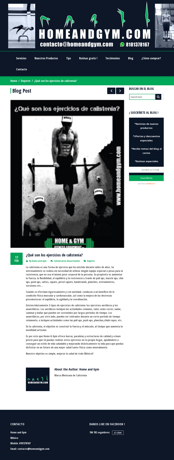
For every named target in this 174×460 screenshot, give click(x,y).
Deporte (25, 81)
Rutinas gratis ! (88, 58)
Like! (118, 396)
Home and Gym (39, 224)
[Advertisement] (147, 213)
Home (13, 81)
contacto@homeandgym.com (33, 412)
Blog (130, 58)
